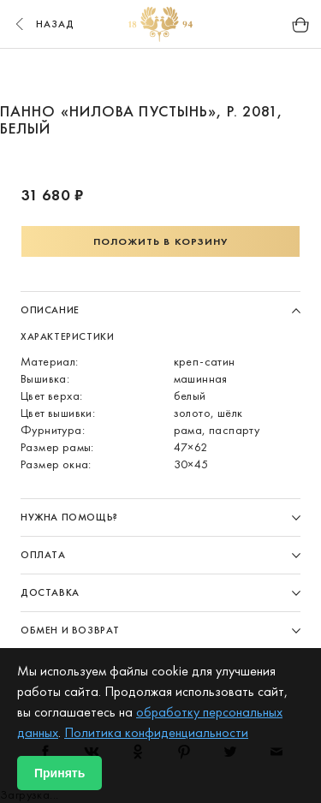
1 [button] (128, 75)
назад (42, 24)
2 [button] (161, 75)
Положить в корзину (161, 241)
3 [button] (193, 75)
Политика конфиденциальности (156, 732)
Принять (59, 773)
